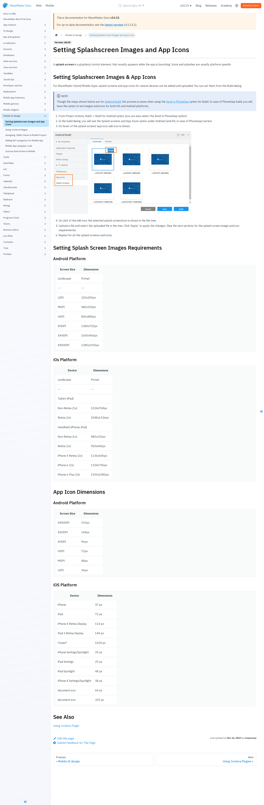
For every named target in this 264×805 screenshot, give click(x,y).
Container (8, 242)
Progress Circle (11, 217)
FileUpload (8, 193)
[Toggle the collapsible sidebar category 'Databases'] (45, 55)
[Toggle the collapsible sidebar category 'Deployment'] (45, 91)
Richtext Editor (11, 229)
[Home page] (56, 35)
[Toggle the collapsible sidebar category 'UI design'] (45, 31)
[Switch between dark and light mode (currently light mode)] (236, 5)
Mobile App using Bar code (18, 145)
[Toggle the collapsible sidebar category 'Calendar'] (45, 181)
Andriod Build (113, 101)
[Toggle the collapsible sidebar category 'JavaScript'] (45, 79)
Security (7, 49)
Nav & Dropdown (11, 37)
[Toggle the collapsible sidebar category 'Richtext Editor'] (45, 230)
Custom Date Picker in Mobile (20, 151)
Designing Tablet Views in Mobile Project (26, 135)
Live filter (8, 236)
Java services (10, 67)
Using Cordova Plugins (16, 129)
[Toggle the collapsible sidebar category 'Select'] (45, 211)
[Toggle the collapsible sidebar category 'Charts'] (45, 224)
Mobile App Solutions (14, 97)
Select (6, 211)
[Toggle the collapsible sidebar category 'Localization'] (45, 43)
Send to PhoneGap (177, 101)
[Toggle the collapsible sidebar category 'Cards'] (45, 157)
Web (39, 5)
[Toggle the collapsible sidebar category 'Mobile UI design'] (45, 116)
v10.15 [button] (184, 5)
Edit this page (63, 738)
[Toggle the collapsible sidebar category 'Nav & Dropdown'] (45, 37)
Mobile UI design (11, 115)
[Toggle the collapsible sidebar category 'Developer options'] (45, 85)
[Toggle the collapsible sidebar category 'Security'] (45, 49)
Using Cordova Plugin (66, 725)
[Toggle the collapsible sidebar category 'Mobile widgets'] (45, 110)
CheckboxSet (10, 187)
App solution (9, 24)
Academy (226, 5)
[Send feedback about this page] (74, 743)
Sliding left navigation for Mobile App (24, 140)
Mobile (50, 5)
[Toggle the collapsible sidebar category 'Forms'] (45, 175)
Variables (8, 73)
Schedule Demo (251, 5)
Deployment (9, 91)
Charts (6, 223)
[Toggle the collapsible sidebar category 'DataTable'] (45, 163)
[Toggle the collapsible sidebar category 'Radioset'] (45, 199)
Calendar (7, 181)
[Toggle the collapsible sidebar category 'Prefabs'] (45, 254)
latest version (114, 24)
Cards (6, 157)
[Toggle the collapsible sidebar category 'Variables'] (45, 73)
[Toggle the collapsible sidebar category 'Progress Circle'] (45, 218)
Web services (10, 61)
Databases (8, 55)
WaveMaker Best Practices (17, 19)
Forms (6, 175)
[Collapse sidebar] (25, 801)
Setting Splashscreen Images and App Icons (25, 123)
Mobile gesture (11, 103)
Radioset (8, 199)
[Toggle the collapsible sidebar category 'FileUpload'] (45, 193)
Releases (211, 5)
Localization (9, 43)
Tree (5, 248)
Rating (6, 205)
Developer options (12, 85)
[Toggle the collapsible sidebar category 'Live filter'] (45, 236)
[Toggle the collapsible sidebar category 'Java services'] (45, 67)
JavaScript (8, 79)
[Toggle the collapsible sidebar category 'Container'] (45, 242)
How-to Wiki (9, 13)
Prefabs (7, 254)
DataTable (8, 163)
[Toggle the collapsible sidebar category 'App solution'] (45, 25)
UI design (8, 31)
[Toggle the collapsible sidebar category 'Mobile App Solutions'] (45, 97)
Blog (198, 5)
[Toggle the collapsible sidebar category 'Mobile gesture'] (45, 104)
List (5, 169)
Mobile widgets (11, 109)
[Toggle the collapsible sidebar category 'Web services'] (45, 61)
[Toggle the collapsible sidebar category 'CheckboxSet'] (45, 187)
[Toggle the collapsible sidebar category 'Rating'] (45, 205)
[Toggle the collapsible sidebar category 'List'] (45, 169)
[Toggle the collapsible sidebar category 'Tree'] (45, 248)
